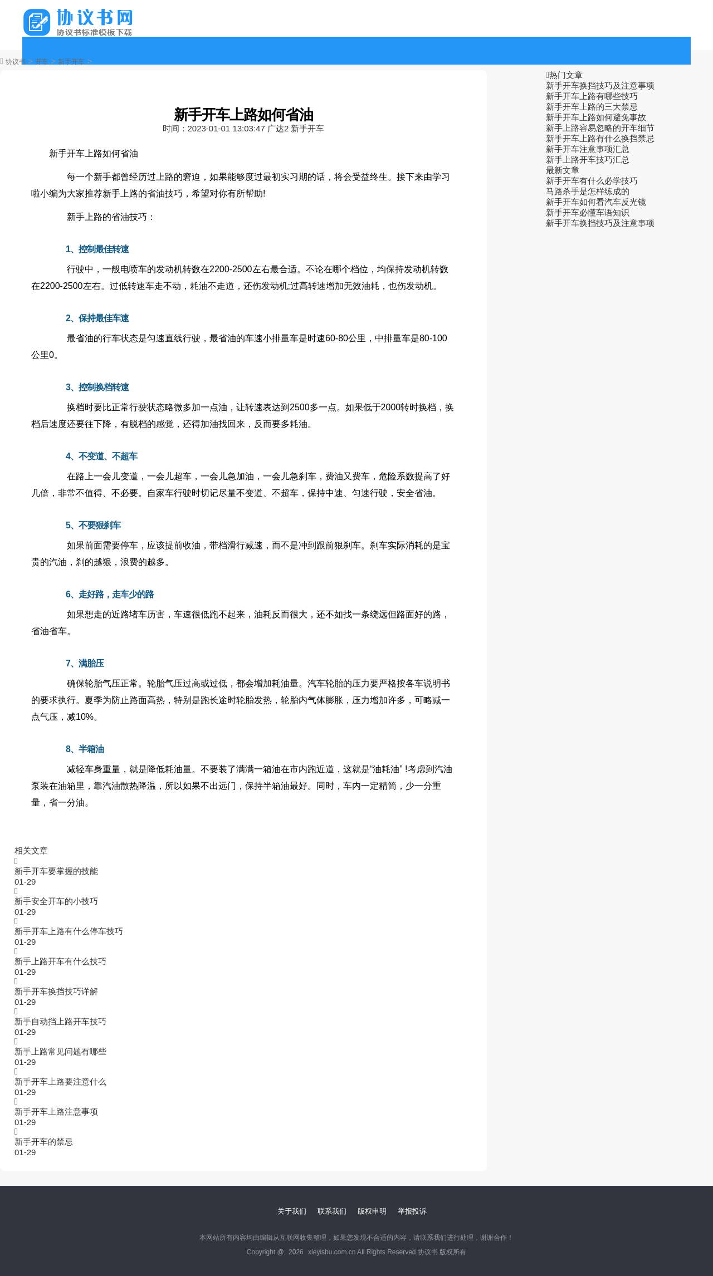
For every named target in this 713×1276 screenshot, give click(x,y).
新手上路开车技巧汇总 (587, 159)
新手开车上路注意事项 (56, 1111)
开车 (41, 62)
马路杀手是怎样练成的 (587, 191)
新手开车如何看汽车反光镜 (596, 202)
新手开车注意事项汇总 (587, 149)
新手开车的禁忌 (43, 1141)
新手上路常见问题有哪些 (60, 1051)
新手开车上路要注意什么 (60, 1081)
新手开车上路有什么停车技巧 (68, 931)
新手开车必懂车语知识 (587, 212)
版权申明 (372, 1211)
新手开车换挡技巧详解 (56, 991)
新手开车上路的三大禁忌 (592, 106)
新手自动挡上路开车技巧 (60, 1021)
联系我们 (332, 1211)
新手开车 (71, 62)
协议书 (16, 62)
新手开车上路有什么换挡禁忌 (600, 138)
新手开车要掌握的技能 (56, 871)
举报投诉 (412, 1211)
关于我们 (291, 1211)
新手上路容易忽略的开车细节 (600, 127)
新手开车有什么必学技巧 (592, 180)
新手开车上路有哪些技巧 (592, 96)
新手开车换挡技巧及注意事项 (600, 85)
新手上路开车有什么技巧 (60, 961)
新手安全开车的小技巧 (56, 901)
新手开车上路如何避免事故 (596, 117)
